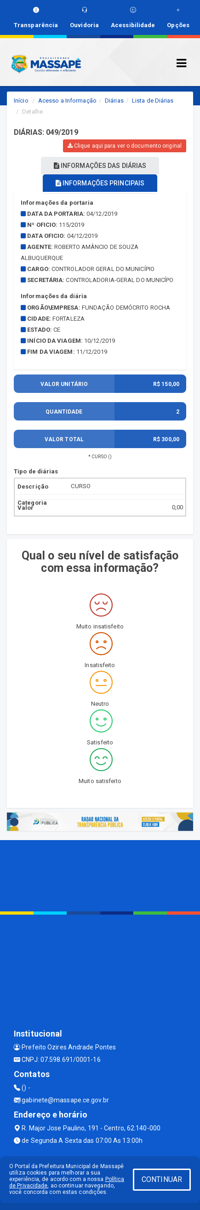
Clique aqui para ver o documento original (125, 146)
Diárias (114, 100)
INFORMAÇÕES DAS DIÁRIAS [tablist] (100, 165)
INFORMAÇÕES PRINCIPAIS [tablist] (100, 183)
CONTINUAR (162, 1179)
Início (21, 100)
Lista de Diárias (153, 100)
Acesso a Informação (67, 100)
